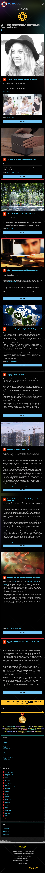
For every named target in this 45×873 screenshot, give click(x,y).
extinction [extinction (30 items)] (23, 728)
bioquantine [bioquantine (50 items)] (23, 726)
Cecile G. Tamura (8, 793)
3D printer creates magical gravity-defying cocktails (22, 79)
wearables (21, 689)
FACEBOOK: (15, 851)
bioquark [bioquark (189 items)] (27, 726)
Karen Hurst (8, 118)
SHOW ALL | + (4, 818)
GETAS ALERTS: (25, 853)
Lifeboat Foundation (8, 868)
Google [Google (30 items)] (31, 728)
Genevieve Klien (8, 771)
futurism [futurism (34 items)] (29, 728)
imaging (10, 281)
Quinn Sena (7, 775)
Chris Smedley (7, 816)
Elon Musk (5, 747)
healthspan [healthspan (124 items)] (38, 728)
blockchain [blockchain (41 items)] (3, 728)
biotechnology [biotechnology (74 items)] (37, 726)
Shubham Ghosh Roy (9, 774)
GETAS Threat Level (22, 847)
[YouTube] (36, 868)
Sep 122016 (5, 80)
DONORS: (18, 857)
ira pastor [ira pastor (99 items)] (18, 730)
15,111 (21, 704)
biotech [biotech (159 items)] (32, 726)
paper (8, 288)
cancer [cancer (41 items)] (9, 728)
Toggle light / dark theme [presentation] (43, 4)
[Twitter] (31, 868)
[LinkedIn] (33, 868)
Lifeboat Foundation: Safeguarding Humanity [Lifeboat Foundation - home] (19, 4)
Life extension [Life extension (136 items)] (24, 730)
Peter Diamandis (6, 743)
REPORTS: (24, 858)
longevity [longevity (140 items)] (33, 730)
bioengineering (13, 542)
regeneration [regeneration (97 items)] (15, 731)
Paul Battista (7, 780)
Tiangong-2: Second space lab (15, 375)
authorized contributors (10, 30)
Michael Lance (8, 810)
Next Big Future (6, 831)
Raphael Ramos (8, 801)
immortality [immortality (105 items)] (7, 730)
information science (27, 542)
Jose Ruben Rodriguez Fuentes (11, 786)
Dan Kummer (7, 788)
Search (42, 711)
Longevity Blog (6, 828)
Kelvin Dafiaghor (8, 783)
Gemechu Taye (8, 782)
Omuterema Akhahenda (9, 790)
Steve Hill (6, 805)
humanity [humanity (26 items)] (42, 728)
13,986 (16, 704)
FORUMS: (19, 864)
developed (5, 584)
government (12, 295)
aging (4, 752)
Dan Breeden (7, 777)
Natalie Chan (7, 804)
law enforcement (17, 295)
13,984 (35, 702)
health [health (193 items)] (34, 728)
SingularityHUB (6, 834)
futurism (12, 228)
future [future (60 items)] (26, 728)
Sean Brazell (7, 802)
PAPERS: (24, 862)
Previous (8, 702)
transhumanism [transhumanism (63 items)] (39, 731)
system (14, 281)
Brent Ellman (7, 807)
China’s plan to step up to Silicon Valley (18, 449)
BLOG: (24, 855)
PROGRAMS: (25, 860)
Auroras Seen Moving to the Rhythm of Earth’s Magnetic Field (24, 329)
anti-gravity (5, 754)
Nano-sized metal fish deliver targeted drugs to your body (23, 578)
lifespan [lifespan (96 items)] (29, 730)
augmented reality (6, 759)
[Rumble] (38, 868)
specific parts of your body (32, 581)
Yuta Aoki (6, 794)
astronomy (5, 758)
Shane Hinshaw (8, 799)
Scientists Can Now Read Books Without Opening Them (22, 270)
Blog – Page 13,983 (22, 9)
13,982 (26, 702)
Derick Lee (7, 796)
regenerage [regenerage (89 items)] (9, 731)
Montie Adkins (7, 813)
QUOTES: (24, 864)
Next (27, 704)
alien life (4, 753)
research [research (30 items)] (19, 731)
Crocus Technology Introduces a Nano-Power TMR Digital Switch (23, 642)
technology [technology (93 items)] (33, 731)
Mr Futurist (5, 830)
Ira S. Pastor (7, 815)
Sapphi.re (19, 868)
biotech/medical (18, 542)
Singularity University (7, 748)
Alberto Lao (7, 797)
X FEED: (15, 855)
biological (12, 412)
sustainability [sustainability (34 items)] (29, 731)
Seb (5, 808)
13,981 (21, 702)
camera (20, 291)
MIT (26, 280)
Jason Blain (7, 812)
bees (4, 762)
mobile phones (16, 172)
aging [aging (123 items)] (4, 726)
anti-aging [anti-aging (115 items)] (12, 726)
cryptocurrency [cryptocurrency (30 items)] (12, 728)
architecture (5, 755)
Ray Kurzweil (5, 746)
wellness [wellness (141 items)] (23, 733)
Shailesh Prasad (8, 778)
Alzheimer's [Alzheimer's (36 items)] (8, 726)
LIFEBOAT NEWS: (25, 851)
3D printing (12, 118)
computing (12, 689)
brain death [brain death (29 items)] (6, 728)
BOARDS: (24, 857)
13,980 (17, 702)
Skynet (4, 749)
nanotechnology (18, 628)
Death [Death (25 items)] (16, 728)
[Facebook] (29, 868)
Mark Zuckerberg (6, 751)
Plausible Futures (6, 832)
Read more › (6, 91)
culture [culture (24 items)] (15, 728)
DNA (4, 745)
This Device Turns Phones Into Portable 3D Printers (21, 159)
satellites (15, 361)
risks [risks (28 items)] (21, 731)
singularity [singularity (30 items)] (23, 731)
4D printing (5, 742)
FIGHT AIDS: (16, 858)
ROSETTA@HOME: (15, 862)
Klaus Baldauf (7, 791)
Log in (4, 30)
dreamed (14, 581)
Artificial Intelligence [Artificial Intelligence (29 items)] (18, 726)
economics (15, 486)
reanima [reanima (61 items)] (5, 731)
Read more (22, 122)
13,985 (40, 702)
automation (5, 760)
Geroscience (5, 827)
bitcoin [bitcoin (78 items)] (41, 726)
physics (15, 412)
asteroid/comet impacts (8, 757)
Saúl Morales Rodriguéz (9, 772)
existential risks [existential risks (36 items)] (20, 728)
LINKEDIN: (15, 853)
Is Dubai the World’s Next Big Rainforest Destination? (22, 214)
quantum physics (25, 486)
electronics (12, 361)
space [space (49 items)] (26, 731)
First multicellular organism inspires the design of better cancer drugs (23, 499)
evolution (22, 542)
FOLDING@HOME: (15, 860)
